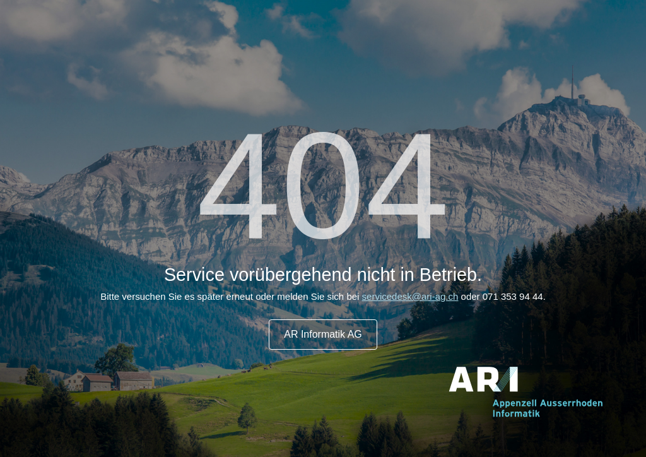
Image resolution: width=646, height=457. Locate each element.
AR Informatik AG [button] (323, 334)
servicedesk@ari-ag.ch (410, 296)
